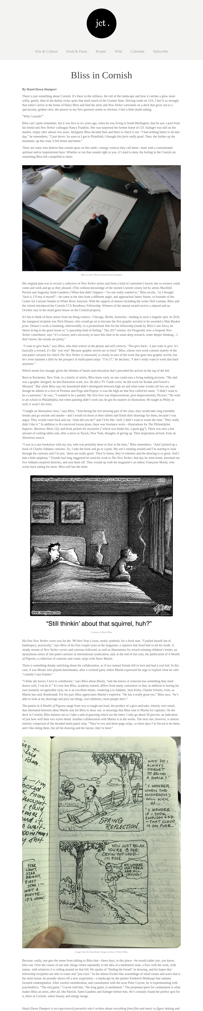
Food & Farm (76, 51)
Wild (118, 51)
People (101, 51)
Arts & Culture (46, 51)
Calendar (138, 51)
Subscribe (160, 51)
